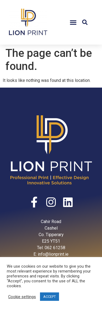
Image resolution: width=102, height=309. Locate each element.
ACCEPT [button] (49, 297)
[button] (73, 22)
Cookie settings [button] (22, 296)
